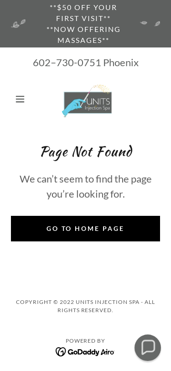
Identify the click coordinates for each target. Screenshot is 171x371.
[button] (22, 99)
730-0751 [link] (78, 62)
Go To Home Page (86, 228)
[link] (85, 99)
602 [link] (42, 62)
